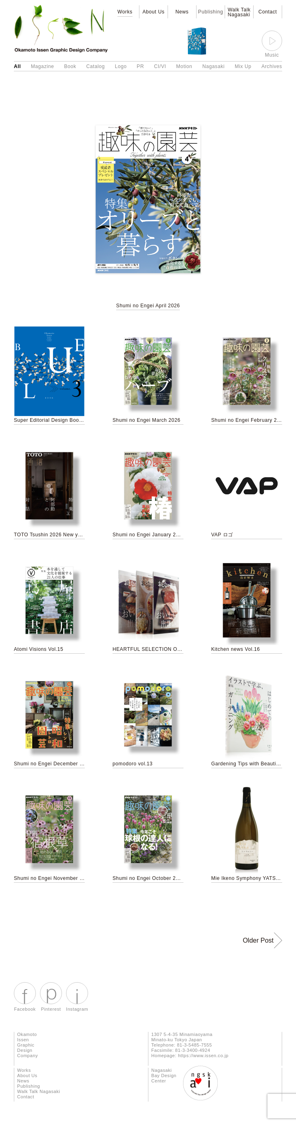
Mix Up (243, 66)
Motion (184, 66)
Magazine (42, 66)
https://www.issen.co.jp (203, 1055)
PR (140, 66)
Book (70, 66)
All (17, 66)
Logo (121, 66)
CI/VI (160, 66)
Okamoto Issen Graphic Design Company (27, 1045)
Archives (271, 66)
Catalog (95, 66)
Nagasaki (213, 66)
